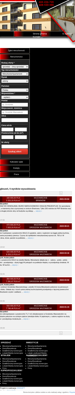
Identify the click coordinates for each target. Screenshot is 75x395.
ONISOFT (21, 388)
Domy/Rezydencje (9, 348)
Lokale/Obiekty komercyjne (12, 353)
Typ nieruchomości (9, 70)
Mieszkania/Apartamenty (11, 346)
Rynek (4, 77)
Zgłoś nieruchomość (16, 50)
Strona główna (40, 33)
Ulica (3, 116)
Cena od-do (6, 125)
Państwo (5, 86)
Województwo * (8, 93)
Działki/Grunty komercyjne (12, 351)
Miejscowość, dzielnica (11, 108)
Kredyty (16, 168)
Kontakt (36, 37)
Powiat (4, 100)
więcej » (39, 211)
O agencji (67, 33)
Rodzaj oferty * (8, 63)
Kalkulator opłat (16, 162)
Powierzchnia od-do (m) (12, 133)
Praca (16, 174)
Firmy (4, 368)
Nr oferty (5, 142)
